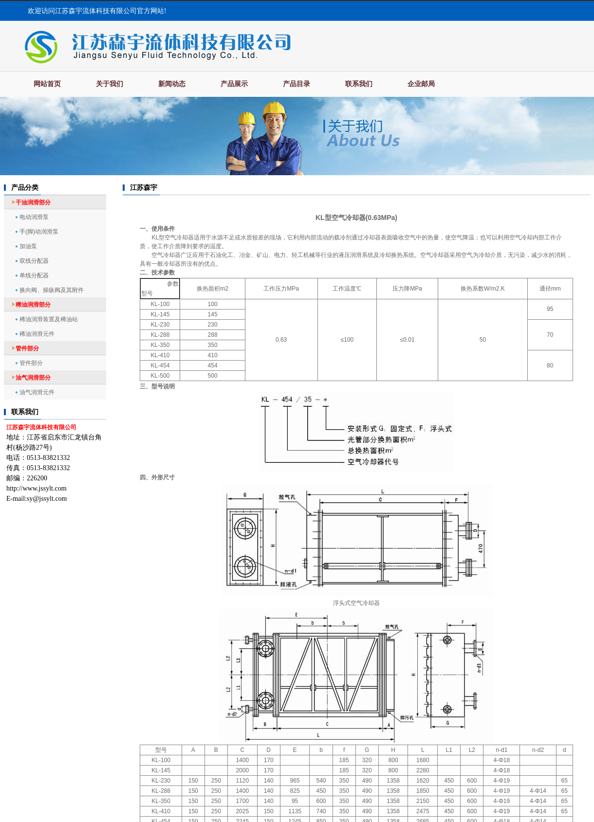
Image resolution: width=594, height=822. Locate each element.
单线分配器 (34, 275)
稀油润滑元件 (37, 333)
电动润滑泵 (34, 217)
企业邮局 (421, 84)
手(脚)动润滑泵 (38, 231)
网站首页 (47, 84)
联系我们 (358, 84)
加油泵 (28, 246)
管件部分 (31, 363)
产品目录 (296, 84)
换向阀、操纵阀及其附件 (51, 290)
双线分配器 (34, 260)
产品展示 (234, 84)
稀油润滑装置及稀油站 (48, 319)
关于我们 (109, 84)
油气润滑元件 (37, 392)
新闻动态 (172, 84)
